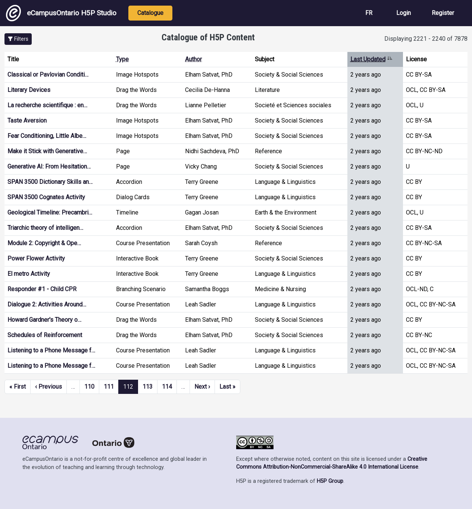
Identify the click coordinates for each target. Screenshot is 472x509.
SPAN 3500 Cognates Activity (46, 197)
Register (443, 12)
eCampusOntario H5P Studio (61, 13)
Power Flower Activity (36, 258)
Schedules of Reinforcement (44, 335)
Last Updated (371, 59)
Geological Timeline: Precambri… (49, 212)
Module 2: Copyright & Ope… (44, 243)
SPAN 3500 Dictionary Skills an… (50, 181)
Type (122, 59)
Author (193, 59)
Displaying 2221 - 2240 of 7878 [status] (426, 38)
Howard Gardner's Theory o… (44, 319)
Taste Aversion (27, 120)
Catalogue (150, 12)
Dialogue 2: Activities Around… (46, 304)
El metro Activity (28, 273)
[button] (18, 39)
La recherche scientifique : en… (47, 105)
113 (148, 386)
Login (403, 12)
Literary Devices (28, 89)
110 (89, 386)
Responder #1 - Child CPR (41, 289)
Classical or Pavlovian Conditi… (47, 74)
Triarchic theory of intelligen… (45, 227)
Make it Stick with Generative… (47, 151)
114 (167, 386)
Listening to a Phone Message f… (51, 350)
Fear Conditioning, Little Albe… (46, 135)
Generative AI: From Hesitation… (49, 166)
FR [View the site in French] (368, 12)
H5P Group (330, 481)
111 (109, 386)
